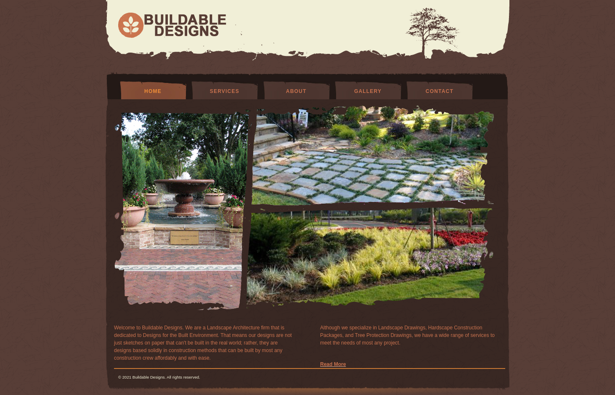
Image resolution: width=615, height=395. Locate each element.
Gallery (368, 91)
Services (224, 91)
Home (153, 91)
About (296, 91)
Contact (439, 91)
